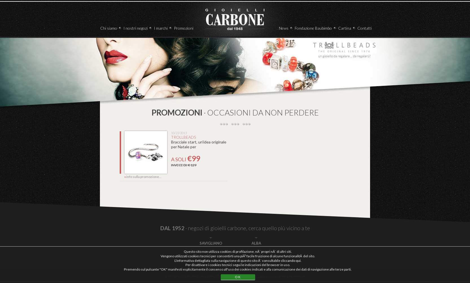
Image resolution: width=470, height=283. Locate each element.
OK (238, 277)
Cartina (344, 28)
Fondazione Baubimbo (313, 28)
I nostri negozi (135, 28)
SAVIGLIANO (211, 243)
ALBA (256, 243)
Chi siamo (108, 28)
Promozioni (183, 28)
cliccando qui (291, 260)
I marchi (161, 28)
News (283, 28)
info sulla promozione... (143, 177)
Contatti (364, 28)
